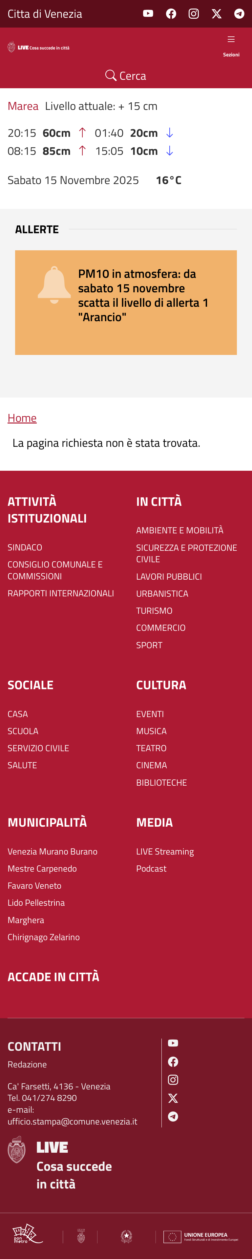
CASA (18, 714)
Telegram (239, 14)
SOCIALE (30, 684)
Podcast (151, 869)
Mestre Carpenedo (42, 869)
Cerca (125, 75)
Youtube (148, 14)
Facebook (171, 14)
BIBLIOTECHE (161, 783)
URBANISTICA (162, 594)
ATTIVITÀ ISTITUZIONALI (47, 509)
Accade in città (53, 976)
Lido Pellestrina (36, 903)
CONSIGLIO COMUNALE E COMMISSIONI (55, 570)
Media (154, 822)
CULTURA (161, 684)
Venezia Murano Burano (52, 851)
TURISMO (154, 611)
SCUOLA (23, 731)
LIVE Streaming (165, 851)
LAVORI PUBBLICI (169, 577)
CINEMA (151, 765)
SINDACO (25, 547)
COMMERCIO (161, 628)
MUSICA (151, 731)
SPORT (149, 645)
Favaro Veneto (34, 886)
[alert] (126, 302)
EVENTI (150, 714)
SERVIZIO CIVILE (38, 748)
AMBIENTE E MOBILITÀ (179, 530)
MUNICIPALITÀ (47, 822)
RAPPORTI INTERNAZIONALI (61, 593)
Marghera (26, 920)
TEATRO (151, 748)
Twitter (217, 14)
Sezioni (231, 45)
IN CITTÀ (159, 501)
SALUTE (22, 765)
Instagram (194, 14)
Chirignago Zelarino (44, 937)
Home (22, 417)
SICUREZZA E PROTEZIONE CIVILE (186, 553)
